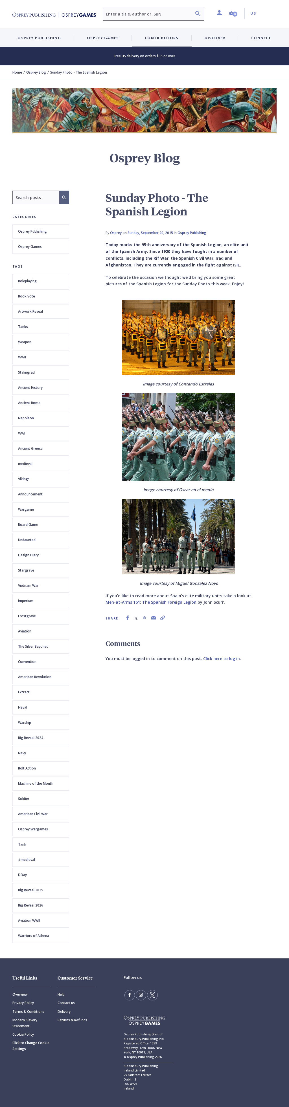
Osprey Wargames (33, 829)
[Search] (198, 14)
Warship (24, 722)
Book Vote (26, 296)
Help (61, 994)
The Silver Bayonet (33, 646)
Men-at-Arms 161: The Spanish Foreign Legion (151, 602)
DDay (22, 874)
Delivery (64, 1011)
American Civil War (33, 813)
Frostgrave (27, 616)
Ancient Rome (29, 402)
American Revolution (34, 676)
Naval (22, 707)
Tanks (23, 326)
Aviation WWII (29, 920)
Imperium (25, 600)
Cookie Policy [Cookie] (23, 1034)
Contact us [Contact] (66, 1002)
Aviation (24, 631)
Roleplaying (27, 281)
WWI (21, 433)
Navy (22, 753)
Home (17, 72)
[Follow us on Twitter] (150, 995)
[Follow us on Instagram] (139, 995)
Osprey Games (30, 246)
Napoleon (26, 418)
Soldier (23, 798)
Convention (27, 661)
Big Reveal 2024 (30, 737)
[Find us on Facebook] (129, 995)
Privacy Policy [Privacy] (23, 1002)
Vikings (24, 479)
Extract (24, 692)
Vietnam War (28, 585)
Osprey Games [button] (103, 37)
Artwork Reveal (30, 311)
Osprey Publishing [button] (39, 37)
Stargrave (26, 570)
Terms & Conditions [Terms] (28, 1011)
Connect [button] (261, 37)
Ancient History (30, 387)
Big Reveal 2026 (30, 905)
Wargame (26, 509)
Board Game (28, 524)
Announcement (30, 494)
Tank (22, 844)
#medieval (26, 859)
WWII (22, 357)
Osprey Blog (36, 72)
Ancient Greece (30, 448)
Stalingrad (26, 372)
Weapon (24, 341)
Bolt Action (27, 768)
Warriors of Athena (33, 935)
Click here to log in (221, 658)
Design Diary (28, 555)
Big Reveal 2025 (30, 890)
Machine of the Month (35, 783)
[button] (233, 13)
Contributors (161, 37)
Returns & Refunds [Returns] (72, 1020)
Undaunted (27, 539)
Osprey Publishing (32, 231)
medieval (25, 463)
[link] (128, 618)
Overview (20, 994)
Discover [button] (215, 37)
